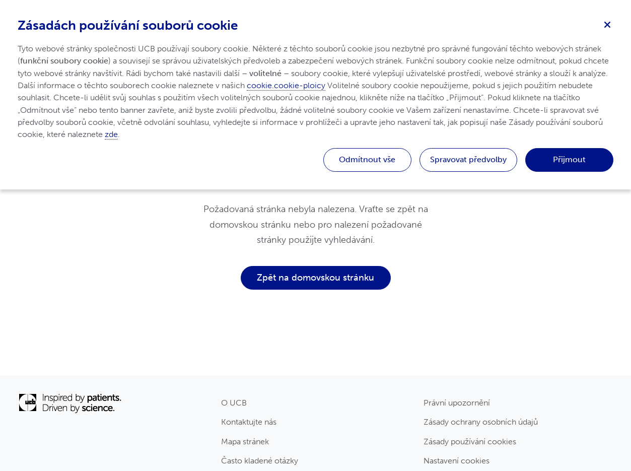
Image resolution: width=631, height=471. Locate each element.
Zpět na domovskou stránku (315, 277)
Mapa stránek (245, 441)
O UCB (234, 403)
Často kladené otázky (259, 460)
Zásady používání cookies (470, 441)
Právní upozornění (457, 403)
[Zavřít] (607, 24)
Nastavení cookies (456, 460)
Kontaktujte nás (248, 422)
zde (111, 134)
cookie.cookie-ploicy (286, 85)
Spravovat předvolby (468, 159)
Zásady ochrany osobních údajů (481, 422)
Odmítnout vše (367, 159)
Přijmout (569, 159)
